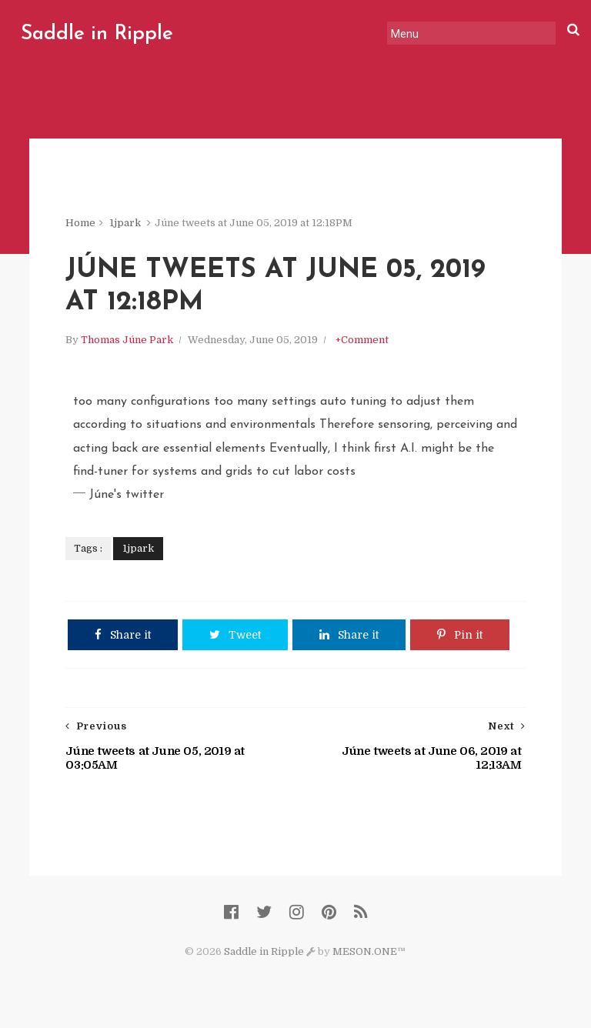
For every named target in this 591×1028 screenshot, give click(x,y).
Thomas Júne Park (127, 339)
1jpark (125, 223)
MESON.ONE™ (369, 951)
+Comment (362, 339)
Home (80, 223)
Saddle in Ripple (97, 34)
